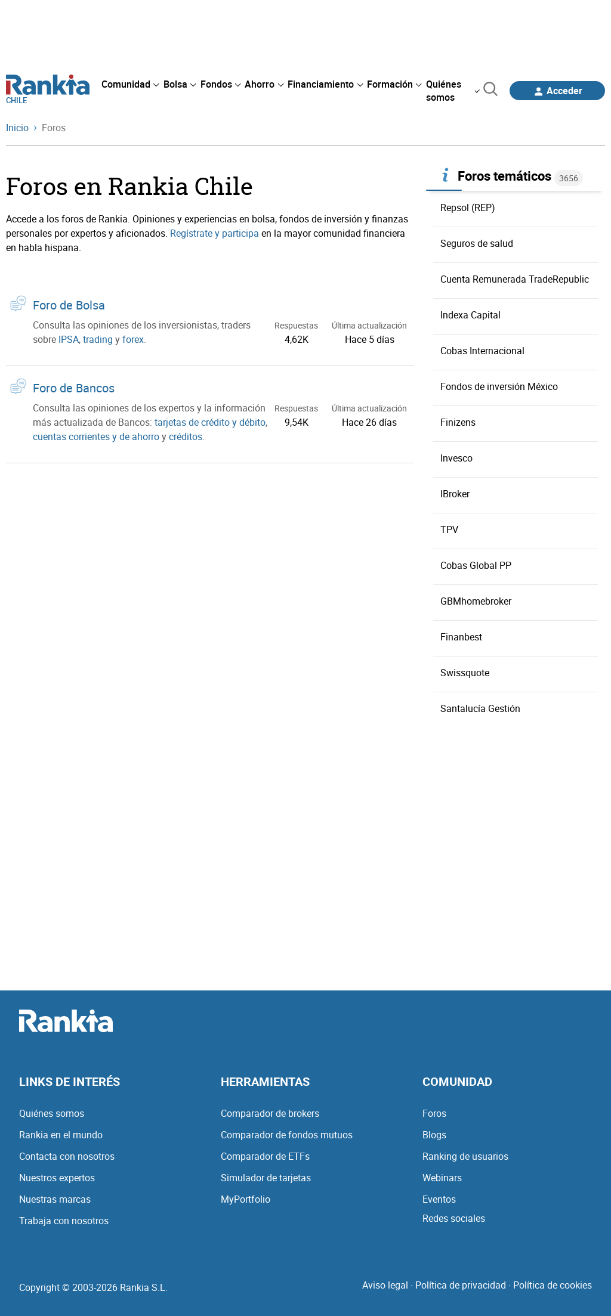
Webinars (442, 1177)
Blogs (434, 1134)
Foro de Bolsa (69, 305)
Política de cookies (552, 1285)
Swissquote (464, 672)
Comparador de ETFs (265, 1156)
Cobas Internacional (482, 350)
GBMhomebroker (475, 601)
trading (98, 339)
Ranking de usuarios (465, 1156)
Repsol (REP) (467, 207)
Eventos (439, 1199)
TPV (449, 529)
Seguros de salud (476, 243)
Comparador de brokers (270, 1113)
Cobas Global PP (475, 565)
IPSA (68, 339)
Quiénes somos (51, 1113)
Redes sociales (453, 1218)
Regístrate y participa (214, 233)
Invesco (456, 458)
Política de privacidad (460, 1285)
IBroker (455, 493)
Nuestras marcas (55, 1199)
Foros (434, 1113)
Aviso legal (385, 1285)
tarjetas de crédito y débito (210, 422)
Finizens (458, 422)
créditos (185, 436)
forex (133, 339)
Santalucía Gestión (480, 708)
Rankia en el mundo (61, 1134)
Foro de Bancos (74, 388)
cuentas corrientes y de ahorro (96, 436)
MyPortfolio (245, 1199)
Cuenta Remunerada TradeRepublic (514, 279)
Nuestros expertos (57, 1177)
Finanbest (461, 636)
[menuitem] (130, 84)
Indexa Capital (470, 314)
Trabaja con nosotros (64, 1220)
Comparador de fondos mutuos (287, 1134)
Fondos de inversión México (499, 386)
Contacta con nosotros (67, 1156)
